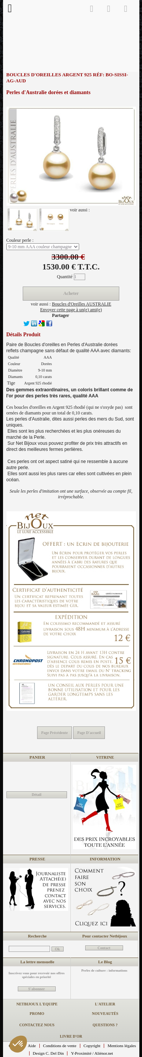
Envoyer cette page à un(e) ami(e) (71, 309)
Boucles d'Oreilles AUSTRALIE (81, 304)
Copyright (92, 1045)
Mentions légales (122, 1045)
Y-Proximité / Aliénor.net (92, 1053)
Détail (37, 794)
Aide (32, 1045)
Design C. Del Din (48, 1053)
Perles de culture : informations (104, 970)
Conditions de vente (59, 1045)
